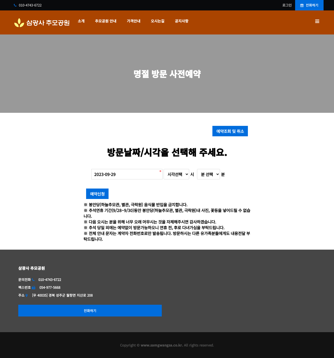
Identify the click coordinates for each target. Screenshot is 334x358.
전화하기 (309, 5)
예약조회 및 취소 (230, 131)
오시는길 (157, 21)
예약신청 (97, 194)
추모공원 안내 (105, 21)
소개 (81, 21)
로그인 (287, 5)
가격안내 (133, 21)
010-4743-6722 (27, 5)
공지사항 (181, 21)
